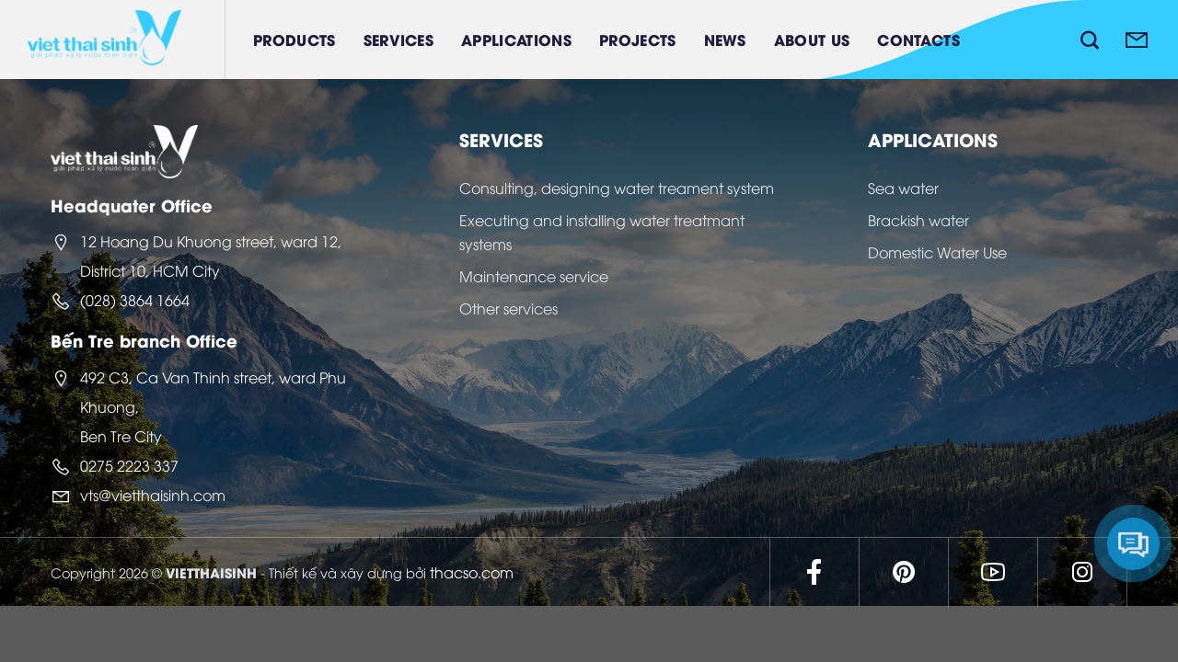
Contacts (918, 39)
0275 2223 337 (129, 465)
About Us (812, 39)
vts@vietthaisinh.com (152, 495)
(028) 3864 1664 (135, 300)
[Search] (1089, 39)
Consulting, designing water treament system (616, 187)
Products (294, 39)
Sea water (903, 187)
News (725, 39)
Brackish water (918, 220)
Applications (516, 39)
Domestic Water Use (937, 252)
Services (399, 39)
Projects (637, 39)
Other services (508, 308)
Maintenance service (533, 276)
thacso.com (472, 572)
